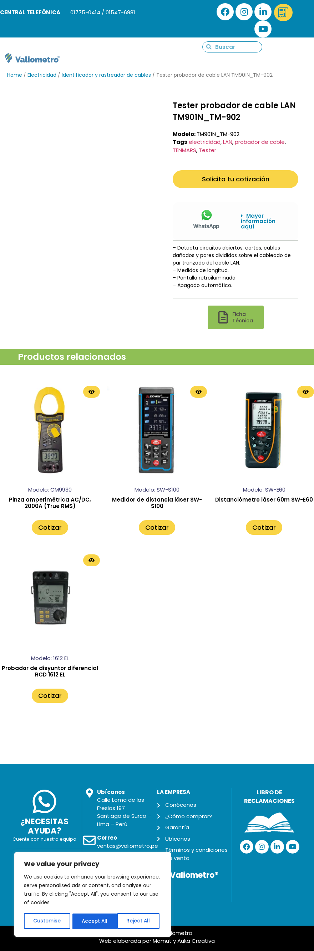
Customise (47, 921)
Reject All (93, 921)
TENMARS (184, 150)
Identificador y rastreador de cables (106, 75)
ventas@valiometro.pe (127, 846)
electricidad (205, 142)
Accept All (139, 921)
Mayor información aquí (258, 221)
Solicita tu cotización (235, 179)
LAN (227, 142)
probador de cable (260, 142)
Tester (207, 150)
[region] (92, 895)
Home (14, 75)
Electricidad (41, 75)
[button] (264, 221)
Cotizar (50, 527)
